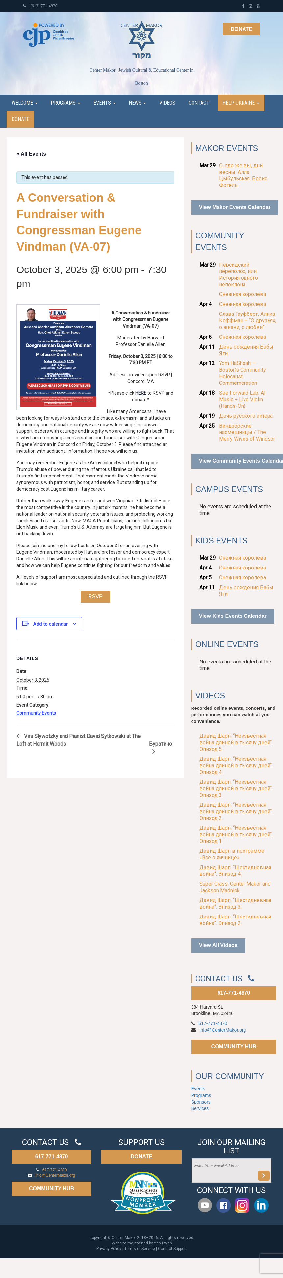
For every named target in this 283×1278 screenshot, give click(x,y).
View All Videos (218, 945)
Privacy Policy (108, 1248)
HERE (140, 393)
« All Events (31, 154)
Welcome (25, 103)
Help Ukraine (240, 103)
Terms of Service (139, 1248)
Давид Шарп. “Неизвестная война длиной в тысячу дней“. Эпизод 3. (236, 788)
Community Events (36, 713)
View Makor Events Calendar (235, 207)
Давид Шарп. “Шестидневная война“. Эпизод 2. (235, 920)
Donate (241, 29)
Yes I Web (163, 1243)
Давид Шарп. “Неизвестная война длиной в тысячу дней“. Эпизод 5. (236, 742)
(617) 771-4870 (40, 6)
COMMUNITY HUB (233, 1046)
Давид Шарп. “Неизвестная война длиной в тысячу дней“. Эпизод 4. (236, 765)
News (137, 103)
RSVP (95, 596)
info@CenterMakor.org (222, 1030)
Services (200, 1108)
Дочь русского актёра (246, 416)
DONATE (141, 1156)
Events (104, 103)
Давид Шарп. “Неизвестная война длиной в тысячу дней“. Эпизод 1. (236, 834)
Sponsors (201, 1101)
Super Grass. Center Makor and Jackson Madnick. (234, 887)
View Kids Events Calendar (233, 616)
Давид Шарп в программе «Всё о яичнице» (231, 854)
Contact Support (172, 1248)
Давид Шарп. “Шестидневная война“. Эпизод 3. (235, 903)
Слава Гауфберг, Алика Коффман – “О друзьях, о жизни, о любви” (247, 320)
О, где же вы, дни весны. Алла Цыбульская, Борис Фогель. (243, 175)
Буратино (160, 744)
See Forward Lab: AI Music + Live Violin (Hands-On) (242, 399)
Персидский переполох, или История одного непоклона (238, 275)
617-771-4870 (234, 993)
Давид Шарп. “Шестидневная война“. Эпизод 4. (235, 870)
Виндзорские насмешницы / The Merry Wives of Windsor (247, 432)
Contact (199, 103)
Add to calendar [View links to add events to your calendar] (50, 624)
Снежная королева (242, 294)
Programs (65, 103)
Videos (167, 103)
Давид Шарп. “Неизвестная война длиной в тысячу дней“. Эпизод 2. (236, 811)
